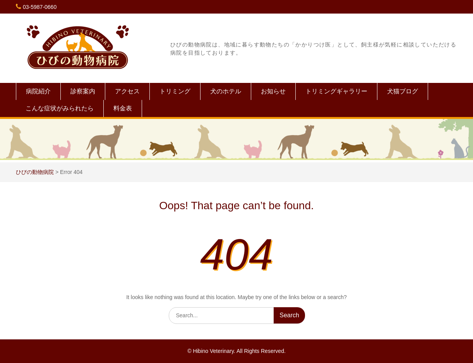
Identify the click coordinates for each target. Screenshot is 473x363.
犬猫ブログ (402, 91)
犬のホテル (225, 91)
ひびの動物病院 (35, 172)
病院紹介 (38, 91)
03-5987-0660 (40, 7)
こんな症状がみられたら (60, 108)
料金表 (122, 108)
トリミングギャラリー (336, 91)
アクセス (127, 91)
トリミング (174, 91)
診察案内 (82, 91)
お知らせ (273, 91)
